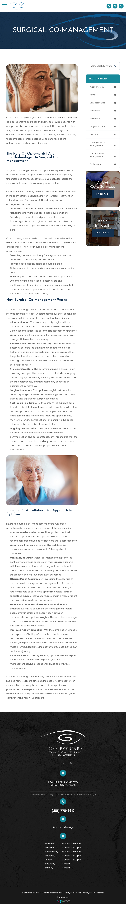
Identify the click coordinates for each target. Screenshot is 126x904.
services (93, 95)
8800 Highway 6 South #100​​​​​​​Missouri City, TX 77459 (63, 783)
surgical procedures (100, 127)
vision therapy (97, 87)
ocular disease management (97, 156)
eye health (95, 119)
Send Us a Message (63, 827)
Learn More (102, 195)
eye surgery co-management (98, 145)
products (94, 135)
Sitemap (100, 893)
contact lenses (97, 103)
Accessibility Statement (70, 893)
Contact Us (103, 234)
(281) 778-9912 (63, 811)
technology (95, 166)
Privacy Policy (89, 893)
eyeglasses (95, 111)
